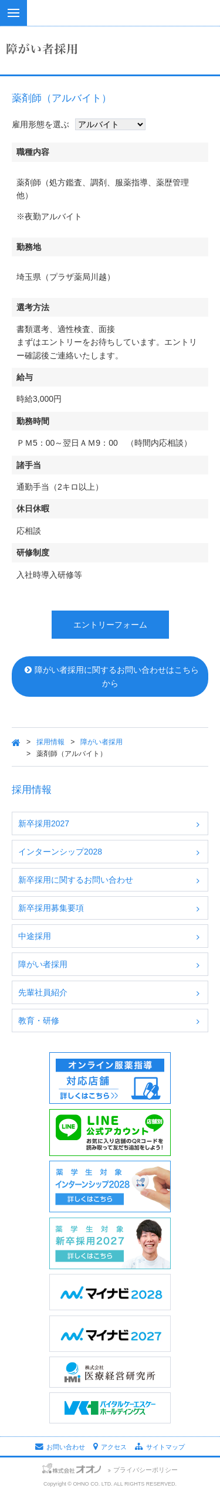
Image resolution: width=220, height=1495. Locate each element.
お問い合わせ (60, 1446)
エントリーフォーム (110, 624)
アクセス (110, 1446)
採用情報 (50, 742)
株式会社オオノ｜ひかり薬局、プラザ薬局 (110, 23)
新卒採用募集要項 (51, 908)
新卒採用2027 (43, 823)
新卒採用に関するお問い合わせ (75, 879)
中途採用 (34, 936)
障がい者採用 (101, 742)
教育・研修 (38, 1020)
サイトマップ (160, 1446)
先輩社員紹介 (42, 992)
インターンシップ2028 (60, 851)
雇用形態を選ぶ (40, 124)
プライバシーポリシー (145, 1469)
